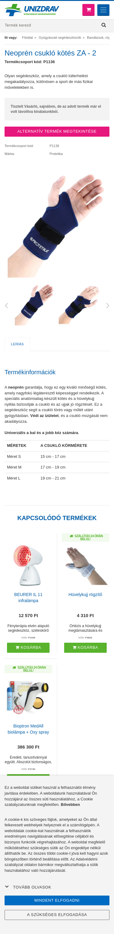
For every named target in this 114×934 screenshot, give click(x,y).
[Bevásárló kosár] (88, 10)
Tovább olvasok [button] (28, 887)
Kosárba (28, 647)
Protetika (56, 154)
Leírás (17, 344)
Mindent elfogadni (57, 900)
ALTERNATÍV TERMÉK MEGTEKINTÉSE (57, 131)
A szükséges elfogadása (57, 914)
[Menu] (103, 10)
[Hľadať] (104, 25)
